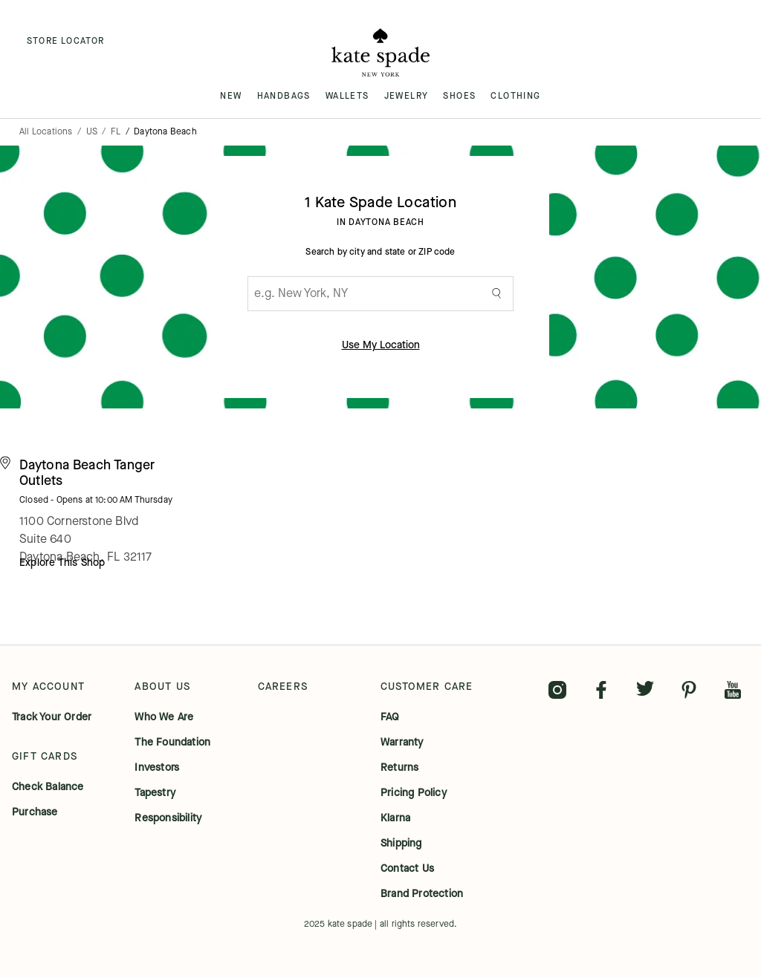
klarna (395, 818)
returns (399, 768)
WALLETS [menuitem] (347, 96)
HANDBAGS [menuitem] (284, 96)
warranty (402, 742)
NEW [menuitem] (231, 96)
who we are (164, 717)
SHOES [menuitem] (459, 96)
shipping (401, 843)
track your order (51, 717)
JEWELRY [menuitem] (406, 96)
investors (157, 768)
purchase (35, 812)
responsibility (168, 818)
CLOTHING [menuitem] (515, 96)
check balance (48, 787)
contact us (407, 869)
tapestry (155, 793)
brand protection (421, 894)
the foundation (172, 742)
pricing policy (413, 793)
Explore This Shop (62, 562)
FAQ (390, 717)
